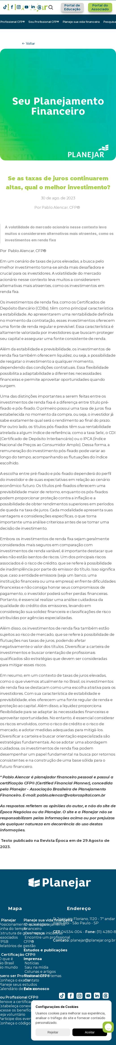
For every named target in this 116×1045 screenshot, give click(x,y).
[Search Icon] (50, 7)
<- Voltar (28, 43)
